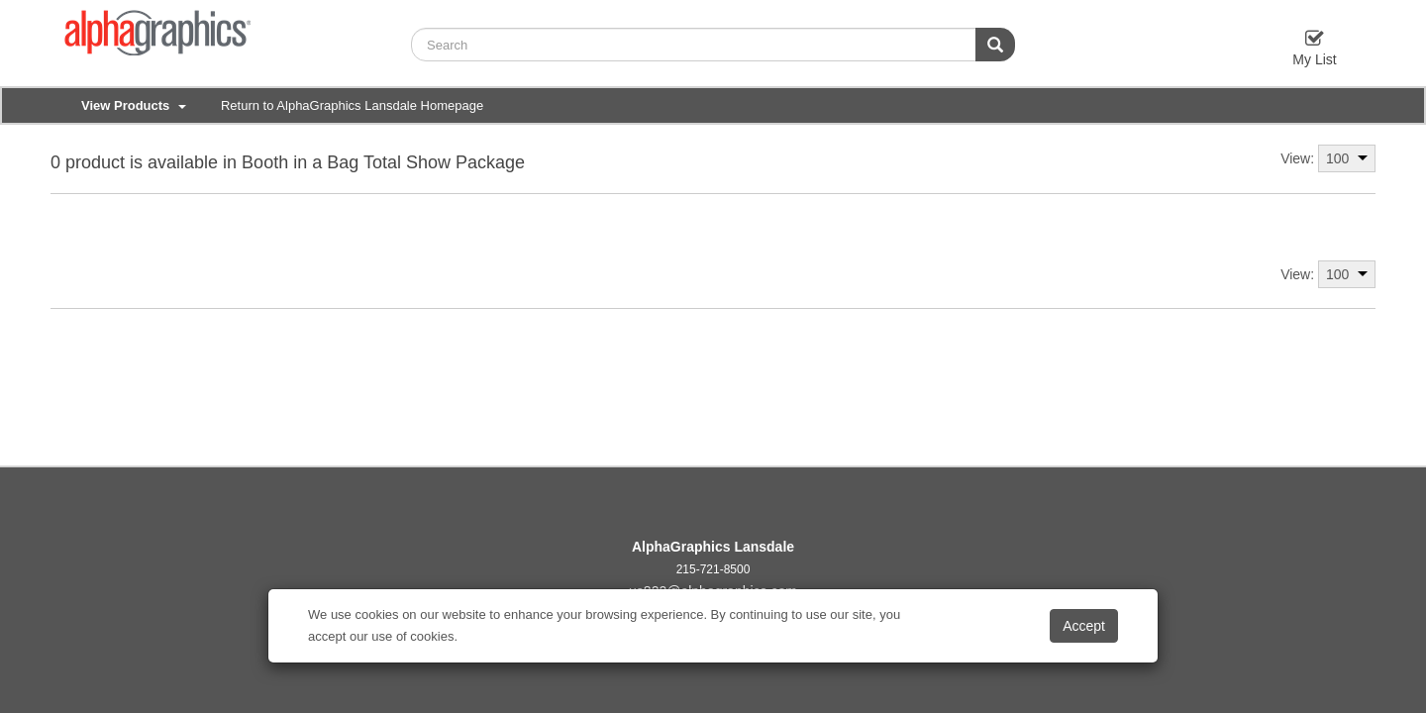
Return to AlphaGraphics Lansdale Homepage (352, 105)
